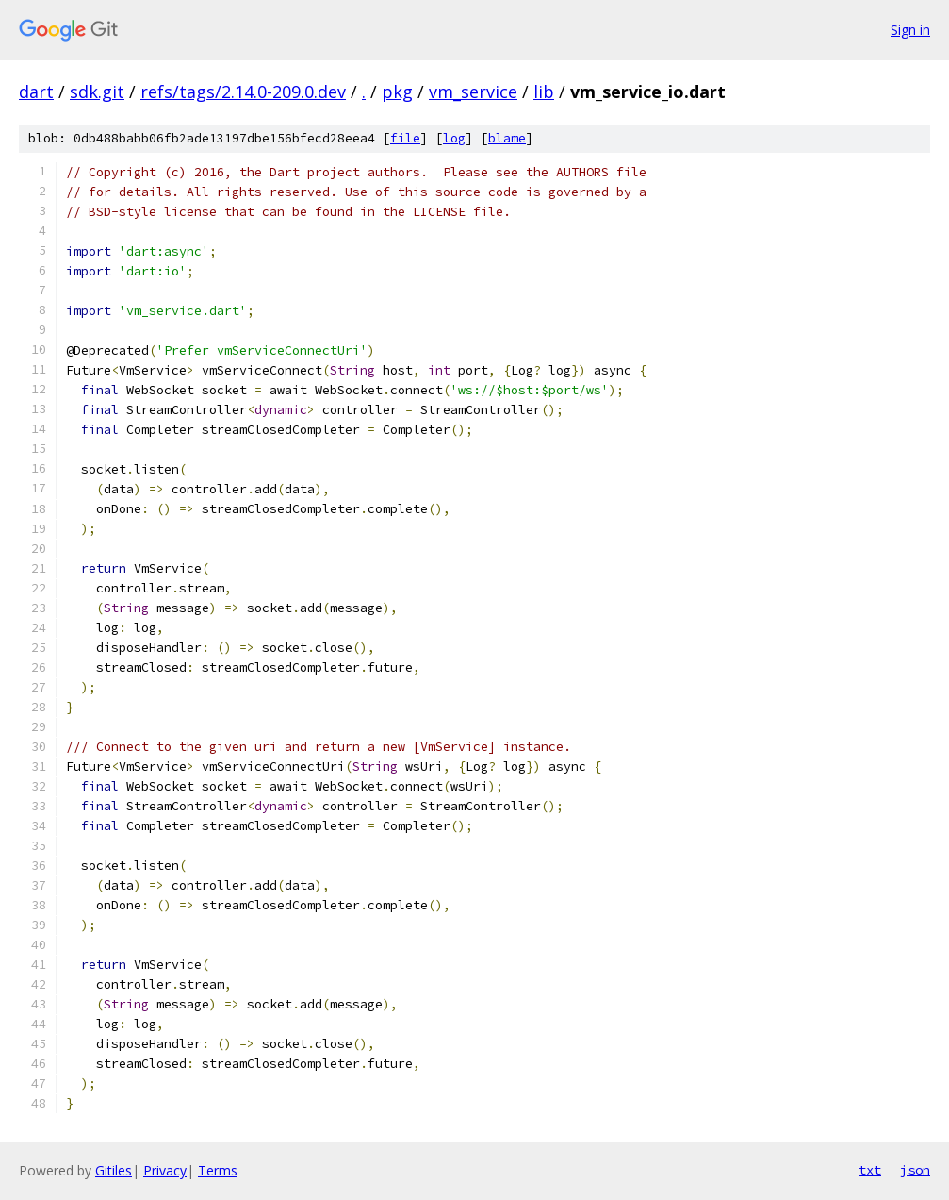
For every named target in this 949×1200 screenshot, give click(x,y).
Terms (217, 1170)
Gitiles (113, 1170)
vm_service (473, 91)
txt (870, 1169)
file (405, 138)
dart (36, 91)
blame (507, 138)
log (454, 138)
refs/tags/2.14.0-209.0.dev (243, 91)
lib (543, 91)
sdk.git (97, 91)
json (915, 1169)
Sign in (910, 30)
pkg (397, 91)
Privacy (165, 1170)
